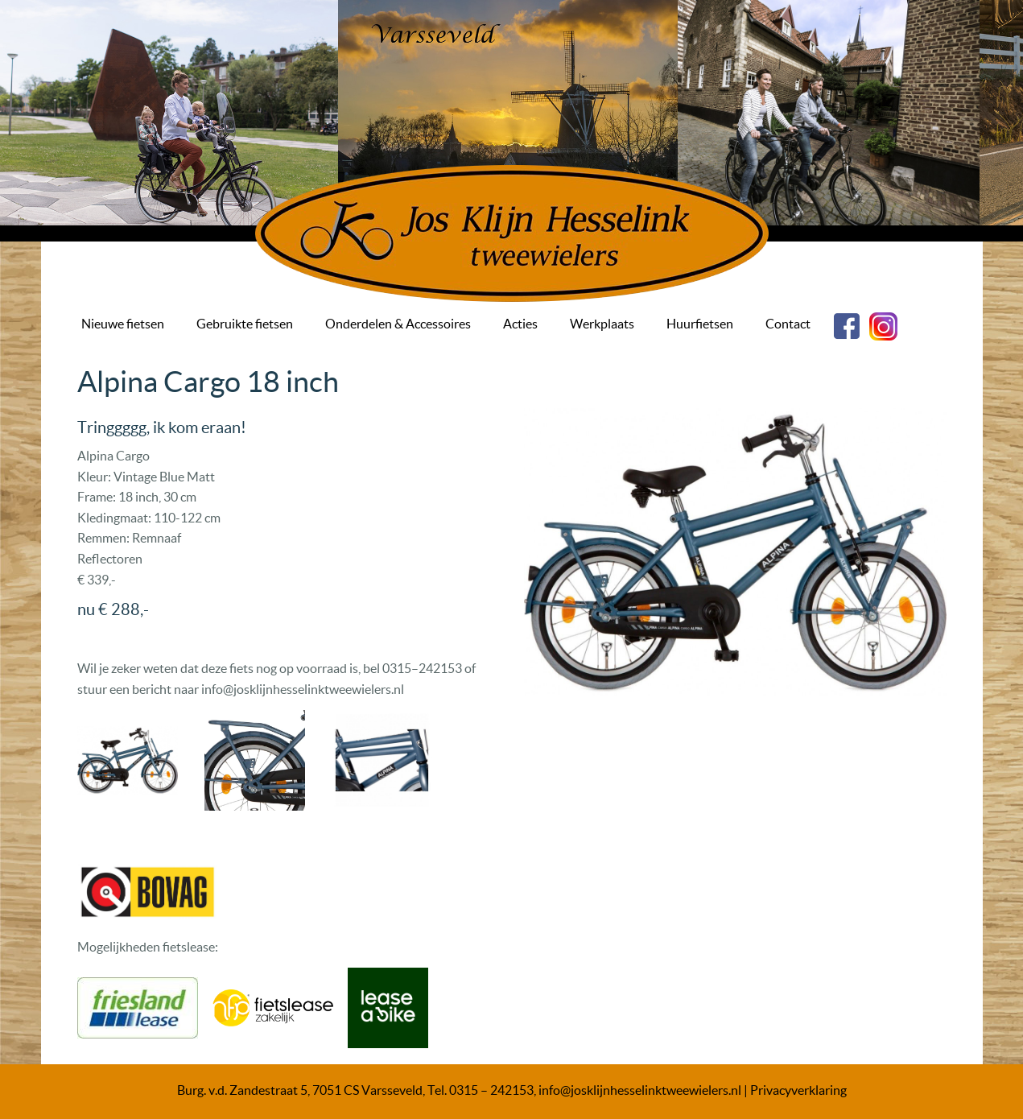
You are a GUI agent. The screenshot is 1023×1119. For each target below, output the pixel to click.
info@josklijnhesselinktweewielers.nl (639, 1090)
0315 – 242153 (491, 1090)
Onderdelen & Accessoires (398, 323)
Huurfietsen (699, 323)
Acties (520, 323)
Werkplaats (602, 323)
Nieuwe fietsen (122, 323)
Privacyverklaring (798, 1090)
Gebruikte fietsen (244, 323)
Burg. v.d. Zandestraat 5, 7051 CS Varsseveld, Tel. (313, 1090)
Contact (788, 323)
